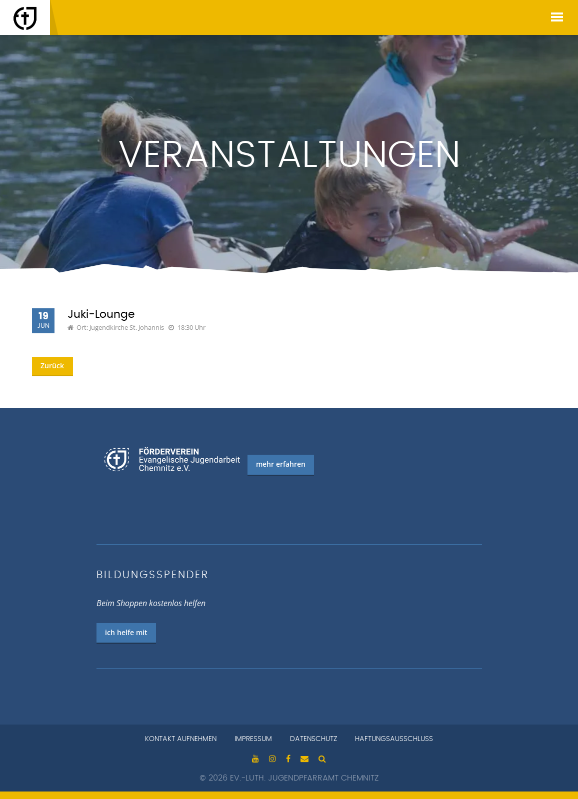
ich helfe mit (126, 632)
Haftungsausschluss (394, 739)
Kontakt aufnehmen (180, 739)
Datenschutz (313, 739)
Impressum (253, 739)
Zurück (52, 365)
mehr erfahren (281, 464)
